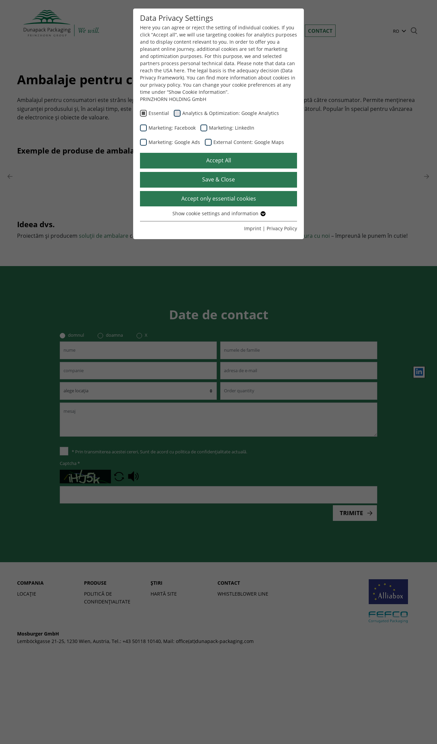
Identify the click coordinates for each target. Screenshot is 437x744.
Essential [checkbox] (159, 113)
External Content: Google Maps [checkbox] (248, 142)
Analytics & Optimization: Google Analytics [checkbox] (230, 113)
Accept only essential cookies (218, 198)
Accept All (218, 160)
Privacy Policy (282, 228)
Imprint (252, 228)
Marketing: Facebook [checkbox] (172, 128)
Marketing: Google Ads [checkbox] (174, 142)
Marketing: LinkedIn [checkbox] (231, 128)
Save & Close (218, 179)
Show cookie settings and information (218, 213)
